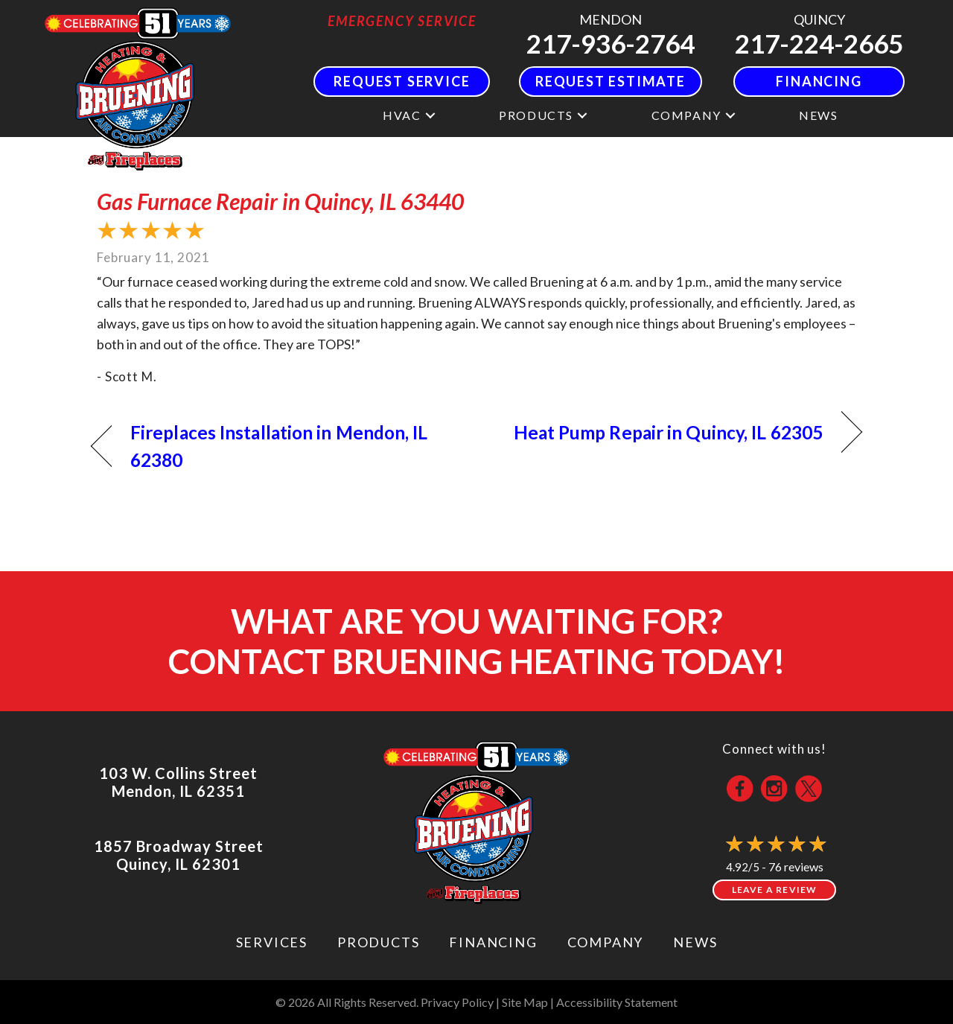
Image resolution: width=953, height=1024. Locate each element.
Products (378, 942)
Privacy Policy (457, 1002)
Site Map (525, 1002)
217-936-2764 (610, 43)
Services (271, 942)
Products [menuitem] (536, 115)
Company (605, 942)
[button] (430, 115)
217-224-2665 (819, 43)
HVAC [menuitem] (402, 115)
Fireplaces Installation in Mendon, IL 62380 (279, 446)
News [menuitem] (818, 115)
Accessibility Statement (617, 1002)
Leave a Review (774, 889)
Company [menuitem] (686, 115)
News (695, 942)
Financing (493, 942)
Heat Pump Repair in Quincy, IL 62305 (668, 432)
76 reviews (795, 866)
